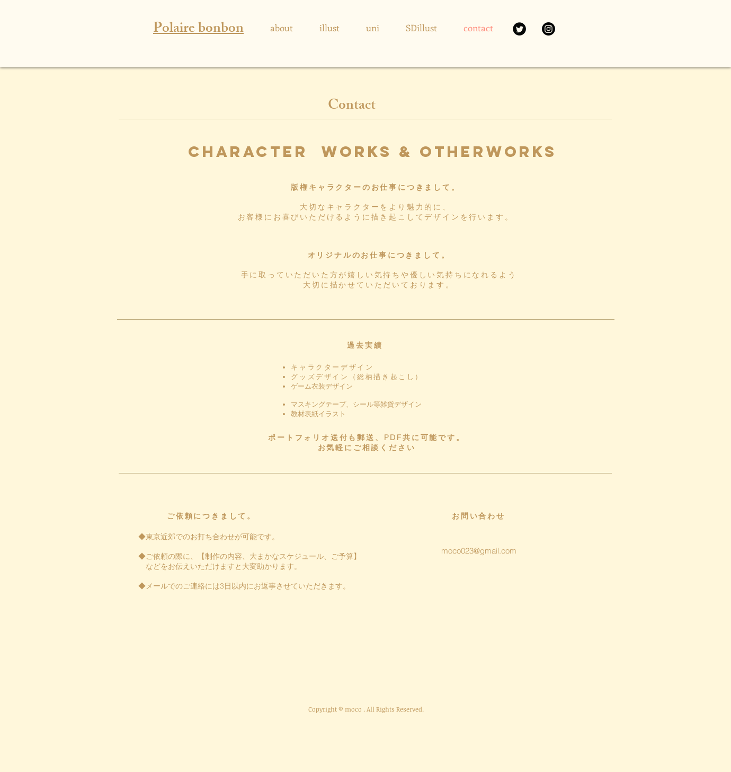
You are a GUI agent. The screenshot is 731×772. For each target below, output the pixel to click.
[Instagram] (548, 29)
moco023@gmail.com (478, 551)
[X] (519, 29)
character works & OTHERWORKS (372, 151)
